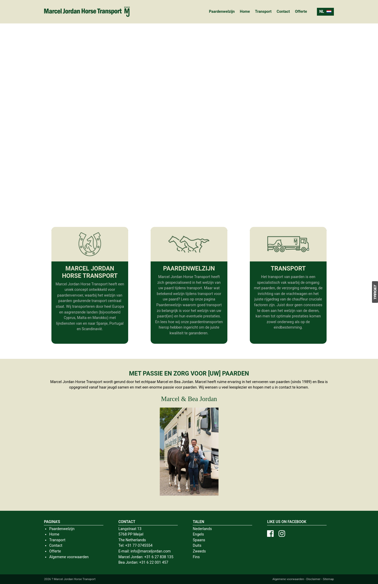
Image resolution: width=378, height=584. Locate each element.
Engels (198, 534)
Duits (197, 545)
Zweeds (199, 551)
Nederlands (202, 529)
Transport (263, 11)
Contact (283, 11)
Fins (196, 557)
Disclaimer (313, 579)
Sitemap (328, 579)
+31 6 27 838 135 (158, 557)
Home (245, 11)
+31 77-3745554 (138, 545)
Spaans (199, 540)
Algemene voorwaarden (68, 557)
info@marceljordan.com (151, 551)
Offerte (301, 11)
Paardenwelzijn (222, 11)
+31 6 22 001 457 (153, 562)
